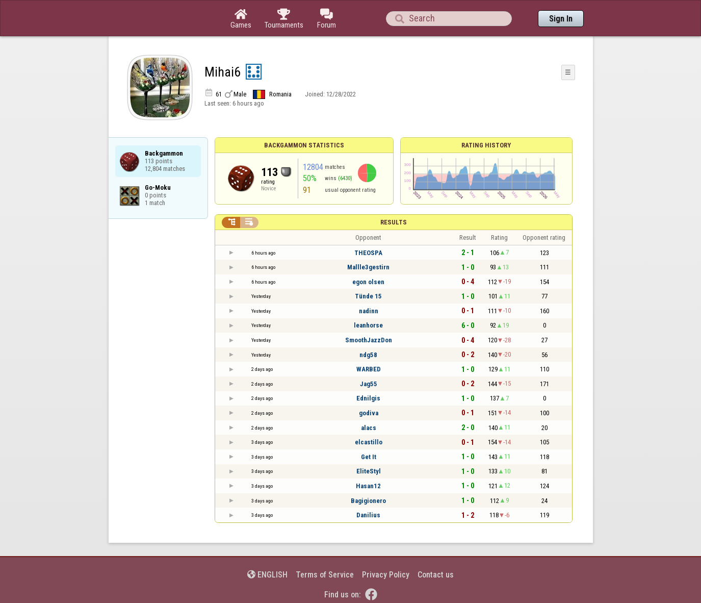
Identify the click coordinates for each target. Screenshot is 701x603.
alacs (368, 428)
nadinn (368, 311)
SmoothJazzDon (368, 340)
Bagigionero (368, 501)
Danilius (368, 515)
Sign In (561, 18)
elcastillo (368, 442)
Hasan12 (368, 486)
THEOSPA (368, 253)
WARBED (368, 369)
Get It (368, 457)
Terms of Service (325, 575)
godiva (368, 413)
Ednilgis (368, 398)
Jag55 (368, 384)
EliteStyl (368, 471)
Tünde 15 (368, 296)
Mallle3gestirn (368, 267)
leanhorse (368, 325)
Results (393, 222)
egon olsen (368, 282)
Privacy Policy (385, 575)
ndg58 (368, 355)
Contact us (436, 575)
